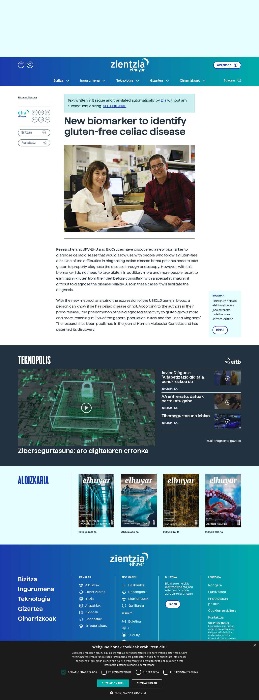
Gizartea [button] (159, 81)
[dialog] (129, 670)
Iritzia (86, 599)
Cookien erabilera (222, 610)
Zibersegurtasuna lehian (186, 415)
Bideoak (88, 612)
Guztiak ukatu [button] (147, 683)
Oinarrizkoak (37, 618)
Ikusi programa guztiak (223, 441)
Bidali (220, 330)
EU (34, 112)
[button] (21, 64)
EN (34, 119)
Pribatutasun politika (218, 601)
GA (47, 119)
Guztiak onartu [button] (113, 683)
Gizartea (30, 608)
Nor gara (215, 585)
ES (41, 112)
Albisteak (89, 585)
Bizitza (27, 579)
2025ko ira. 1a (171, 531)
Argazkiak (89, 606)
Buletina (232, 80)
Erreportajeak (93, 626)
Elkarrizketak (92, 592)
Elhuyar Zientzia (27, 97)
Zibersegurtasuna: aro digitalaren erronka (83, 451)
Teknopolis (34, 359)
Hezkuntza (133, 585)
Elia (163, 100)
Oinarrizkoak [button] (193, 81)
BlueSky (131, 635)
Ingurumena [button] (93, 81)
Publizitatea (217, 592)
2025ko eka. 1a (214, 531)
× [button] (254, 645)
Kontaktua (216, 617)
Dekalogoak (134, 592)
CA (41, 119)
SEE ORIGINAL (114, 106)
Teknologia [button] (128, 81)
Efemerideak (135, 599)
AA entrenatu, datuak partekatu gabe (183, 398)
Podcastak (90, 619)
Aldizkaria (227, 65)
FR (47, 112)
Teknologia (34, 598)
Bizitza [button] (62, 81)
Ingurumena (36, 589)
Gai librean (133, 606)
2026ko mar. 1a (87, 531)
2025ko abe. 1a (130, 531)
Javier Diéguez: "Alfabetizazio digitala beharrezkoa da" (183, 377)
